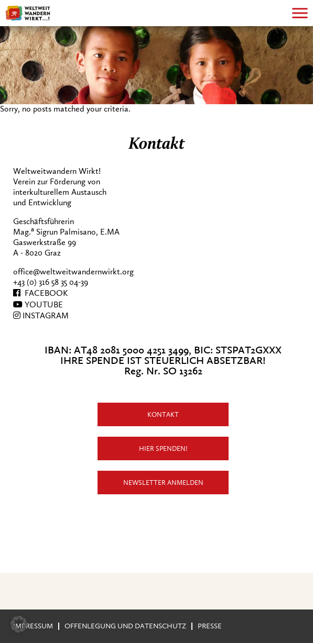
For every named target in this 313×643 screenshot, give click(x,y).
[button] (19, 624)
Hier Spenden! (163, 448)
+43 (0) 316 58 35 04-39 (50, 282)
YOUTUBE (38, 304)
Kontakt (163, 414)
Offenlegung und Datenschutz (125, 626)
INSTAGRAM (41, 315)
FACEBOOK (40, 293)
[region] (156, 65)
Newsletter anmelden (163, 482)
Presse (210, 626)
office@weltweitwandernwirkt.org (73, 271)
